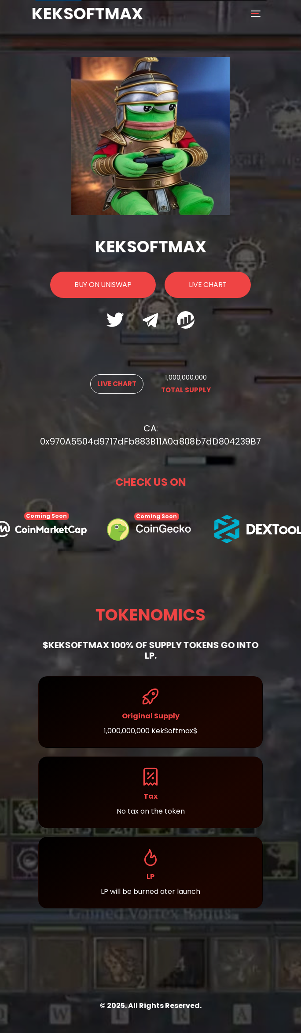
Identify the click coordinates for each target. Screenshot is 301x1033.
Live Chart (208, 285)
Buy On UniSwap (103, 285)
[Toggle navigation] (256, 13)
